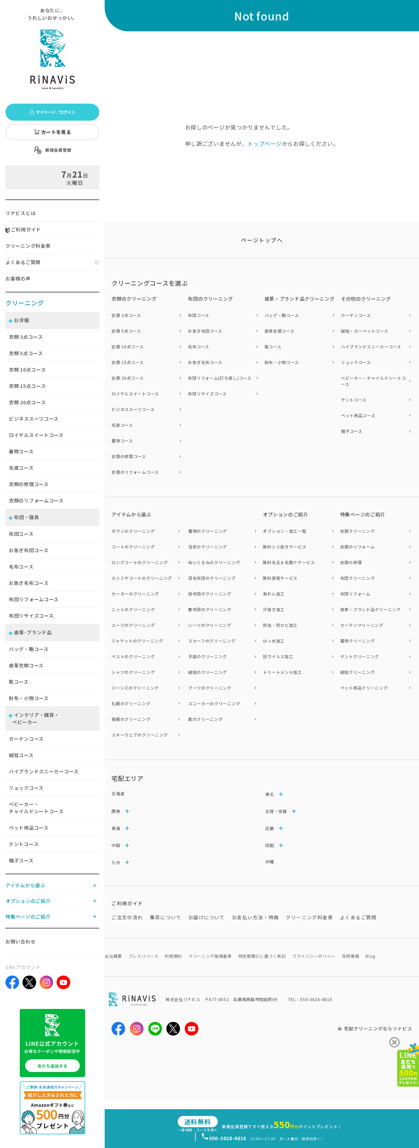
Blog (370, 956)
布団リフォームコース (34, 599)
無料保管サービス (280, 578)
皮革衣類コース (26, 665)
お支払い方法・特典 (255, 917)
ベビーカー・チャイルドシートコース (36, 808)
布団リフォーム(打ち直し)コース (219, 378)
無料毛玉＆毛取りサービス (289, 562)
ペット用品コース (29, 827)
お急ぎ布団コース (29, 550)
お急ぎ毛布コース (29, 582)
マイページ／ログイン (52, 112)
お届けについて (206, 917)
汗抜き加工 (274, 609)
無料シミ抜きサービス (284, 546)
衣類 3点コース (126, 315)
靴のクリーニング (205, 719)
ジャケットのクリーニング (137, 641)
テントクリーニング (359, 656)
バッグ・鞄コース (29, 649)
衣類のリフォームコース (36, 500)
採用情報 (350, 956)
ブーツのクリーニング (209, 688)
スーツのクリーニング (133, 625)
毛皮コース (21, 467)
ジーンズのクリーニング (135, 688)
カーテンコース (26, 738)
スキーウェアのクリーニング (139, 735)
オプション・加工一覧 (284, 531)
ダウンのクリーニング (133, 531)
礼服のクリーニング (130, 703)
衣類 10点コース (127, 346)
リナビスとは (20, 213)
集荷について (165, 917)
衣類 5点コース (126, 331)
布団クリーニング (357, 578)
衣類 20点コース (127, 378)
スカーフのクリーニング (212, 641)
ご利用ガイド (23, 229)
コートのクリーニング (133, 546)
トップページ (265, 143)
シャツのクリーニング (133, 672)
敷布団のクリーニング (209, 609)
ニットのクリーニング (133, 609)
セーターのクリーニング (135, 593)
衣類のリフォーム (357, 546)
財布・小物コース (29, 698)
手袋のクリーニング (207, 656)
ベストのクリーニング (133, 656)
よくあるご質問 (23, 262)
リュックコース (26, 787)
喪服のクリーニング (130, 719)
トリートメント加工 (282, 672)
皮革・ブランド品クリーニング (370, 609)
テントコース (24, 844)
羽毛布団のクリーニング (212, 578)
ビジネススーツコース (34, 418)
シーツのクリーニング (209, 625)
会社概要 (113, 956)
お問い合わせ (20, 941)
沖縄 (269, 861)
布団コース (21, 533)
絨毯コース (21, 755)
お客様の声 (18, 278)
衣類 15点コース (127, 362)
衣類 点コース (26, 336)
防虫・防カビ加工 (280, 625)
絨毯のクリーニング (207, 672)
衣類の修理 (351, 562)
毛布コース (21, 566)
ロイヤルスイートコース (36, 435)
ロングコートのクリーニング (139, 562)
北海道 (117, 793)
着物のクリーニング (207, 531)
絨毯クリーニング (357, 672)
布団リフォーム (355, 593)
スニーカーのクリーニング (214, 703)
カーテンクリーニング (362, 625)
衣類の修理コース (29, 484)
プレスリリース (144, 956)
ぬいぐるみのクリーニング (214, 562)
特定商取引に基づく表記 (262, 956)
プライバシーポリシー (313, 956)
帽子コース (21, 860)
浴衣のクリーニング (207, 546)
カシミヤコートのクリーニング (141, 578)
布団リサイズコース (31, 615)
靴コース (19, 681)
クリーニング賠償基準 (210, 956)
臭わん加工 (274, 593)
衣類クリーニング (357, 531)
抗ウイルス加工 (278, 656)
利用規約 (173, 956)
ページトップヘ (262, 240)
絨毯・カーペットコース (364, 331)
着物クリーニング (357, 641)
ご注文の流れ (127, 917)
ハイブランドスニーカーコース (44, 771)
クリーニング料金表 (27, 245)
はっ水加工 (274, 641)
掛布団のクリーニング (209, 593)
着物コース (21, 451)
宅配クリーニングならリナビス (378, 1028)
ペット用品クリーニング (364, 688)
